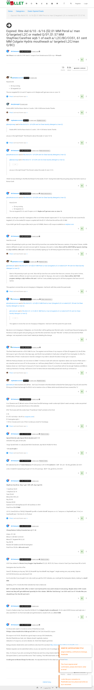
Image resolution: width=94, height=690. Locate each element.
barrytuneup (15, 104)
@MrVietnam (43, 261)
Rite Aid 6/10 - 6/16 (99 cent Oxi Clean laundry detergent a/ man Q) (41, 124)
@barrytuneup (41, 120)
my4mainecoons (17, 78)
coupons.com (29, 416)
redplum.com (69, 224)
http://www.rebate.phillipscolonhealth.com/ (64, 645)
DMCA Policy (47, 682)
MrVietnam (14, 51)
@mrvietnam (10, 266)
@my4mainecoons (44, 150)
